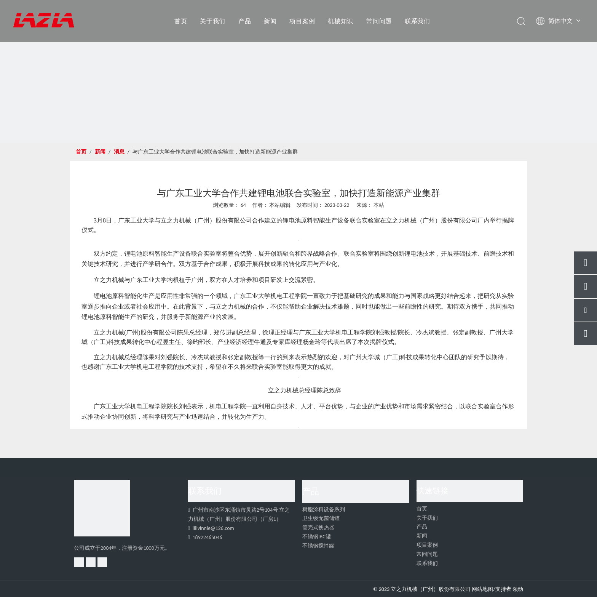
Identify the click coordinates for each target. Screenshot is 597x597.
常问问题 (379, 21)
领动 (517, 589)
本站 (379, 205)
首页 (180, 21)
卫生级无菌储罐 (321, 518)
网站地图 (482, 589)
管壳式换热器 (318, 527)
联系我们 (417, 21)
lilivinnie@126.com (213, 528)
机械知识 (340, 21)
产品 (244, 21)
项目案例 (302, 21)
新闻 (270, 21)
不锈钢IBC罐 (316, 536)
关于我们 (212, 21)
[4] (102, 508)
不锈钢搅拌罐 (318, 546)
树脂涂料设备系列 (323, 509)
